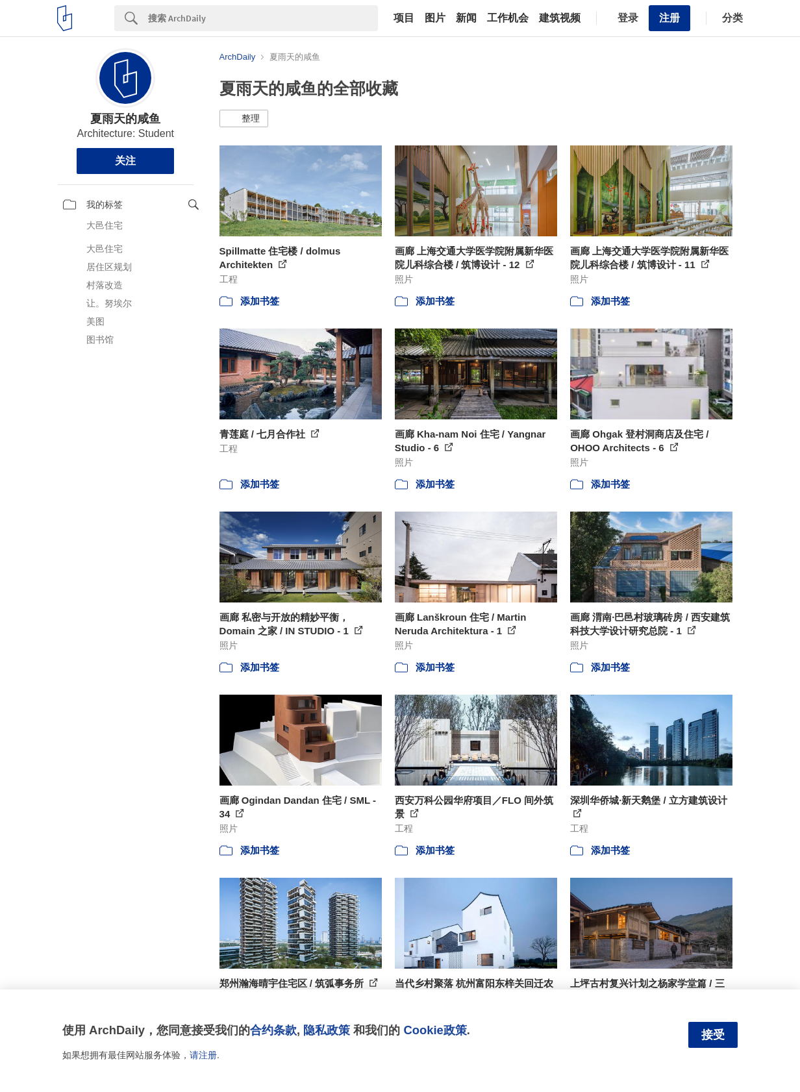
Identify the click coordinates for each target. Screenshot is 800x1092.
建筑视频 (560, 18)
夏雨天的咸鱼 (125, 118)
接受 (713, 1034)
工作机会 (508, 18)
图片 (435, 18)
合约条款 (273, 1030)
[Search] (263, 18)
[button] (243, 119)
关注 (125, 160)
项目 (404, 18)
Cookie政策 (434, 1030)
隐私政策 (326, 1030)
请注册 (203, 1055)
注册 (669, 17)
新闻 (466, 18)
